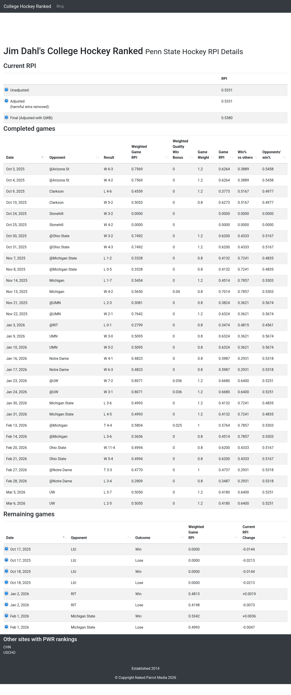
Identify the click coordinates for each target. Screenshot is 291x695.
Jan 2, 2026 (15, 605)
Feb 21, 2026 (16, 470)
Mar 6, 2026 (15, 514)
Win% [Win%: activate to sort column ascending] (216, 548)
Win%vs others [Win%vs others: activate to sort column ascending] (229, 166)
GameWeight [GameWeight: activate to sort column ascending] (175, 166)
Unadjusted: (15, 101)
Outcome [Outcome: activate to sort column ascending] (91, 548)
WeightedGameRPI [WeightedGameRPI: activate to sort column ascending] (112, 163)
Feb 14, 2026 (16, 447)
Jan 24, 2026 (16, 403)
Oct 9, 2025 (15, 202)
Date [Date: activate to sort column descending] (10, 168)
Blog (60, 6)
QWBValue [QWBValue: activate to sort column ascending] (268, 546)
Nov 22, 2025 (16, 325)
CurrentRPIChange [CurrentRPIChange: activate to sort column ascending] (160, 543)
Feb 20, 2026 (16, 458)
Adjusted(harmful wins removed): (25, 115)
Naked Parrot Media (151, 688)
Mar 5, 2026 (15, 503)
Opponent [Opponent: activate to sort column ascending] (48, 168)
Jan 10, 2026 (16, 358)
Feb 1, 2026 (15, 627)
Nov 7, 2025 (15, 269)
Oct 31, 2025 (16, 258)
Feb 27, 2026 (16, 481)
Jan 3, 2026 (15, 336)
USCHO (9, 663)
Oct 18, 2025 (16, 582)
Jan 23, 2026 (16, 392)
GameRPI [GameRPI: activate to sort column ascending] (201, 166)
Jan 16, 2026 (16, 369)
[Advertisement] (139, 26)
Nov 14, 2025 (16, 291)
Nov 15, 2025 (16, 302)
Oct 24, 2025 (16, 224)
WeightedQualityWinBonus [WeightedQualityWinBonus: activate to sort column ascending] (144, 160)
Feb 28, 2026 (16, 492)
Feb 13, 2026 (16, 436)
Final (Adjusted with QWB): (27, 129)
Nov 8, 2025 (15, 280)
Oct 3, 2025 (15, 180)
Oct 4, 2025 (15, 191)
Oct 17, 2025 (16, 560)
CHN (7, 658)
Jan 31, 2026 (16, 425)
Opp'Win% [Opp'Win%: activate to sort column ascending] (242, 546)
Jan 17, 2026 (16, 380)
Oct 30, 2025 (16, 247)
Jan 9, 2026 (15, 347)
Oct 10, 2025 (16, 213)
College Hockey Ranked (27, 6)
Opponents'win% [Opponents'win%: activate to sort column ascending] (263, 166)
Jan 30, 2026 (16, 414)
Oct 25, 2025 (16, 236)
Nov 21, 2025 (16, 314)
